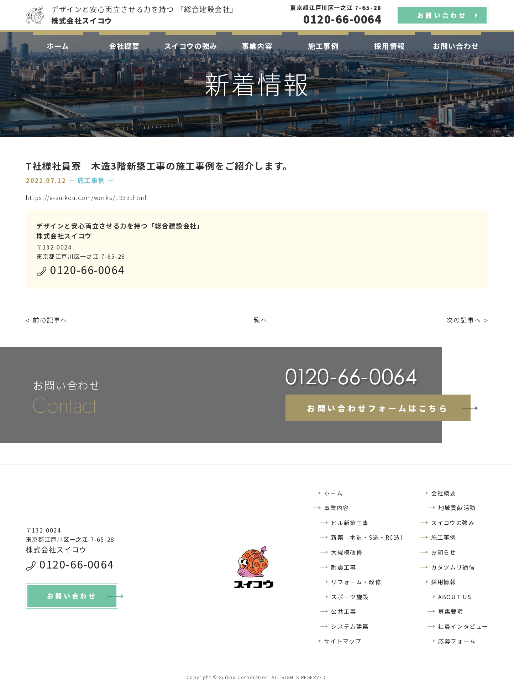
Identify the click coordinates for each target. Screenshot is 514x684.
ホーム (58, 46)
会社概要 (124, 46)
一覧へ (257, 319)
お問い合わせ (456, 46)
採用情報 (389, 46)
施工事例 (323, 46)
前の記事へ (50, 319)
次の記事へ (463, 319)
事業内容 (257, 46)
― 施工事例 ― (91, 180)
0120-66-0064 (87, 269)
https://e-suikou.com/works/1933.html (86, 197)
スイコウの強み (190, 46)
